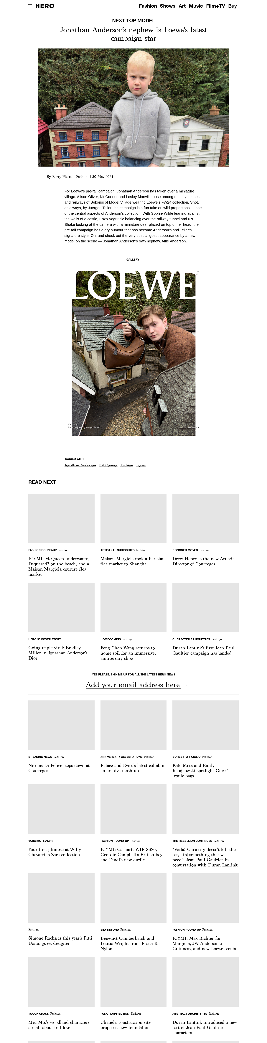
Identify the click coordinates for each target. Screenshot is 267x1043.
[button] (80, 465)
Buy (232, 6)
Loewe (76, 191)
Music (196, 6)
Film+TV (215, 6)
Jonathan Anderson (133, 191)
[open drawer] (30, 5)
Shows (167, 6)
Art (182, 6)
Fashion (148, 6)
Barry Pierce (62, 177)
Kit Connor (108, 465)
